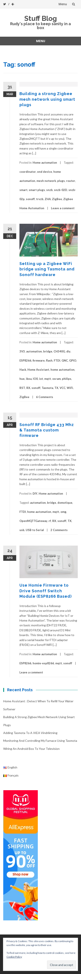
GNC (65, 360)
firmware (39, 360)
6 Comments (44, 397)
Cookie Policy (14, 956)
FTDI (57, 360)
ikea (29, 378)
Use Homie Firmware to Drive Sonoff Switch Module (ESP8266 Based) (45, 590)
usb (21, 530)
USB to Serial (35, 530)
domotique (64, 502)
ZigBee (57, 199)
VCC (62, 388)
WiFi (70, 388)
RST (22, 388)
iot (41, 378)
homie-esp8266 (43, 663)
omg (63, 511)
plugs (61, 181)
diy (68, 351)
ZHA (48, 199)
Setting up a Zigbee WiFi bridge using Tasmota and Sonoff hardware (47, 269)
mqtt (47, 378)
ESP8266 (25, 360)
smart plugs (37, 190)
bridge (47, 351)
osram (56, 378)
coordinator (27, 171)
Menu (63, 4)
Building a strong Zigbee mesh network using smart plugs (47, 99)
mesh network (46, 181)
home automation (63, 369)
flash (49, 360)
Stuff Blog (40, 18)
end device (44, 171)
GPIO (72, 360)
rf (50, 521)
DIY (35, 493)
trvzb (39, 199)
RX (28, 388)
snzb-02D (60, 190)
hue (22, 378)
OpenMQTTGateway (33, 521)
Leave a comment (63, 208)
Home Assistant (38, 369)
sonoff (30, 199)
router (70, 181)
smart (23, 190)
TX (56, 388)
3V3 (22, 351)
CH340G (59, 351)
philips (66, 378)
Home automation (45, 162)
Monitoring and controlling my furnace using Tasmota (40, 740)
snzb (49, 190)
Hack (22, 369)
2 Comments (59, 530)
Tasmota (47, 388)
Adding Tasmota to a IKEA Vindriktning (30, 733)
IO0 (35, 378)
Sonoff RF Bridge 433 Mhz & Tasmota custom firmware (46, 430)
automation (34, 351)
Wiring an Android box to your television (31, 748)
